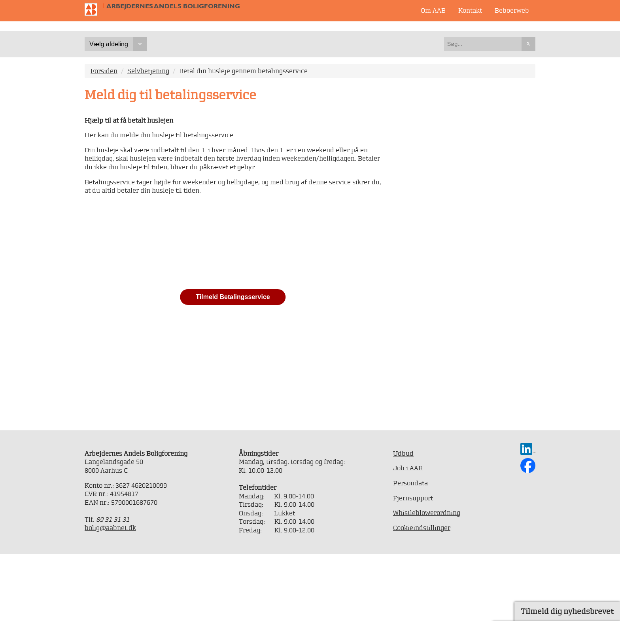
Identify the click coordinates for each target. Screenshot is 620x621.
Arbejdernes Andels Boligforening (173, 6)
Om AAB (433, 10)
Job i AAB (408, 536)
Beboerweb (512, 10)
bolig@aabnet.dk (110, 595)
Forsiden (104, 138)
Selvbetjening (148, 138)
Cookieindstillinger (421, 595)
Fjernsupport (413, 565)
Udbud (403, 521)
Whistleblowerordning (426, 580)
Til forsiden (94, 9)
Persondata (410, 551)
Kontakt (470, 10)
